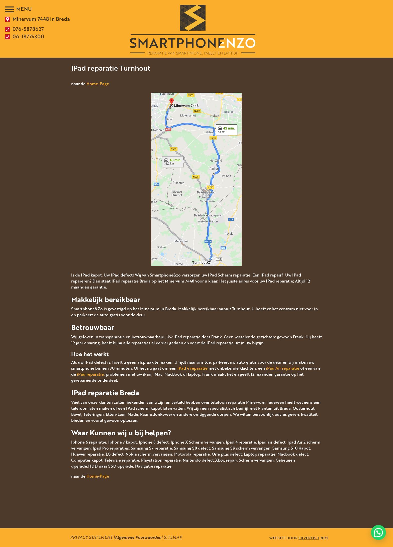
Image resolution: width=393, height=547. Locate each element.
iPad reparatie (90, 374)
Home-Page (97, 84)
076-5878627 (28, 29)
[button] (378, 532)
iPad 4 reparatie (192, 368)
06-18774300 (28, 36)
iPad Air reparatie (282, 368)
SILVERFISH (309, 537)
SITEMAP (173, 537)
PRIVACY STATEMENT (91, 537)
